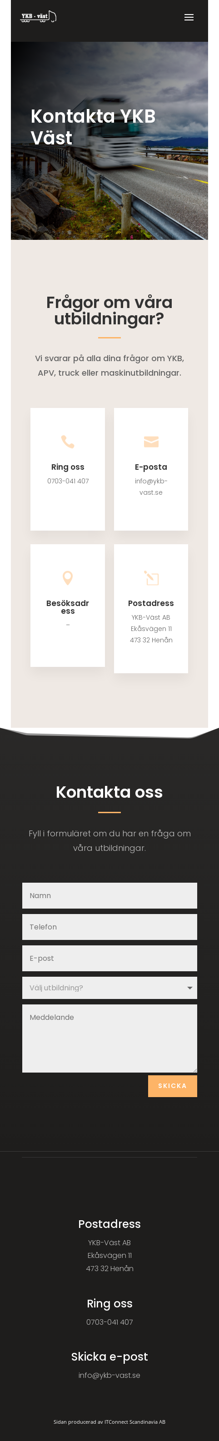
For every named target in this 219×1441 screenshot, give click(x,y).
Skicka (172, 1085)
